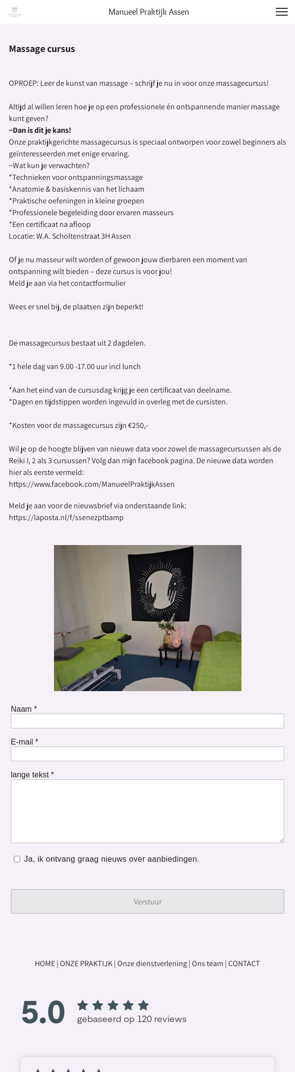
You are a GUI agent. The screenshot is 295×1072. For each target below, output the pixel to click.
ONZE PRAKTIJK (86, 963)
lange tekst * (32, 775)
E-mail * (24, 742)
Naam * (24, 709)
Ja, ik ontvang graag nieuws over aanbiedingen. (112, 859)
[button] (281, 12)
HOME (45, 963)
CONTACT (244, 963)
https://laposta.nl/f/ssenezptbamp (66, 517)
